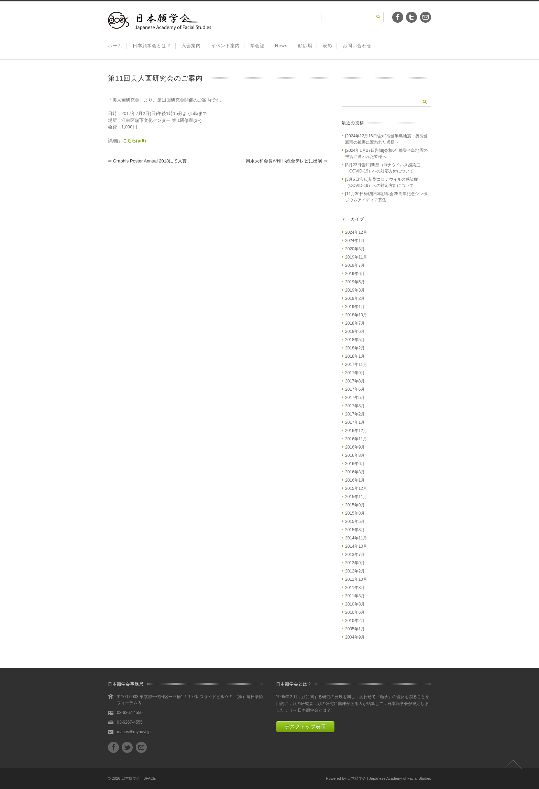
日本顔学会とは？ (152, 45)
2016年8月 (355, 455)
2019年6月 (355, 273)
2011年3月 (355, 595)
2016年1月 (355, 480)
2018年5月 (355, 339)
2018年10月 (356, 315)
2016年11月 (356, 438)
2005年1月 (355, 629)
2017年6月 (355, 389)
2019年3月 (355, 290)
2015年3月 (355, 529)
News (281, 45)
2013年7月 (355, 554)
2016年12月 (356, 430)
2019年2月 (355, 298)
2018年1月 (355, 356)
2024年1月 (355, 240)
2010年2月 (355, 620)
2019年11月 (356, 257)
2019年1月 (355, 306)
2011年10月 (356, 579)
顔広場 (305, 45)
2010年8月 (355, 604)
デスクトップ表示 (305, 726)
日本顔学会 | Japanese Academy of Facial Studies (389, 778)
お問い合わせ (357, 45)
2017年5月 (355, 397)
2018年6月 (355, 331)
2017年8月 (355, 381)
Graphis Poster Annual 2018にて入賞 (147, 161)
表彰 (327, 45)
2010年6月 (355, 612)
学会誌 (257, 45)
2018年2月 (355, 348)
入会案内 (191, 45)
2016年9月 (355, 447)
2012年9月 (355, 562)
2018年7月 (355, 323)
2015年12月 (356, 488)
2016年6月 (355, 463)
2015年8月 (355, 513)
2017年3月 (355, 405)
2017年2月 (355, 414)
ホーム (115, 45)
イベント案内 (225, 45)
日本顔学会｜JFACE (138, 778)
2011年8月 (355, 587)
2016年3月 (355, 472)
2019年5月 (355, 282)
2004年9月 (355, 637)
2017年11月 (356, 364)
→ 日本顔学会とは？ (312, 710)
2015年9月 (355, 505)
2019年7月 (355, 265)
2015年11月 (356, 496)
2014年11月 (356, 538)
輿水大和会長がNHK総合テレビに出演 (287, 161)
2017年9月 (355, 372)
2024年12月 (356, 232)
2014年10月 (356, 546)
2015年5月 (355, 521)
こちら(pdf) (134, 140)
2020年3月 (355, 248)
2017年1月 (355, 422)
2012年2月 (355, 571)
